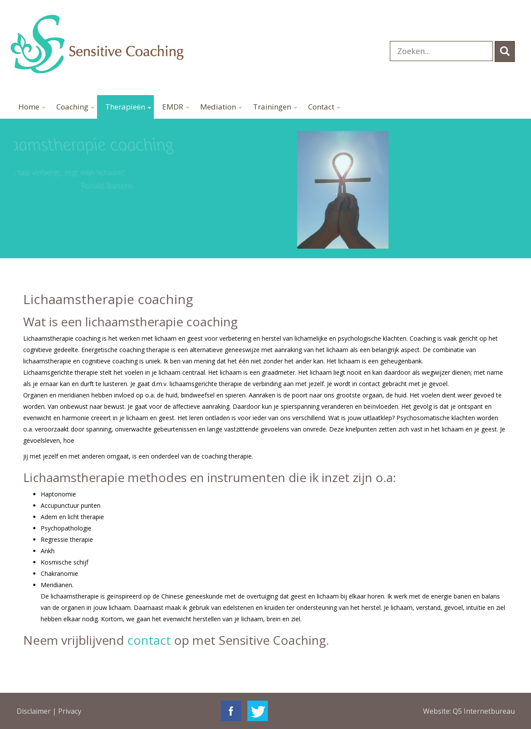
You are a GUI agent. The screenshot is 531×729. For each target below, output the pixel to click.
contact (149, 640)
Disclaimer (34, 711)
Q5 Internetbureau (484, 711)
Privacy (69, 711)
